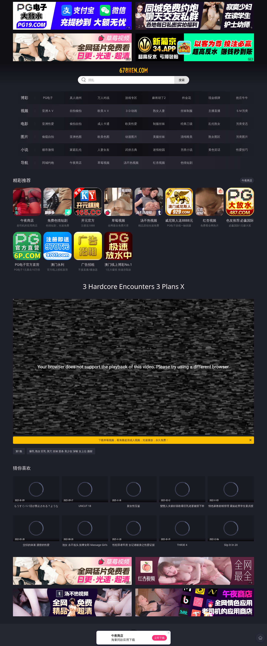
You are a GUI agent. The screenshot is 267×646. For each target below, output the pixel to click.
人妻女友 (103, 150)
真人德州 (76, 98)
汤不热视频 (131, 163)
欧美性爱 (131, 124)
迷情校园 (159, 150)
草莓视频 (103, 163)
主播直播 (214, 111)
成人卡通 (103, 124)
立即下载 (159, 638)
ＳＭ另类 (242, 111)
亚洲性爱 (48, 124)
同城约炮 (48, 163)
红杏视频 (159, 163)
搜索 (182, 80)
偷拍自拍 (76, 124)
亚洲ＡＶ (48, 111)
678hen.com (133, 70)
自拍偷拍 (76, 111)
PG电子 (48, 98)
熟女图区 (214, 137)
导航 (24, 162)
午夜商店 (76, 163)
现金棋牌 (214, 98)
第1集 (19, 451)
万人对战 (103, 98)
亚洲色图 (76, 137)
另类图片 (242, 137)
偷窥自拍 (48, 137)
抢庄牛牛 (242, 98)
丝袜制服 (186, 111)
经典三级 (186, 124)
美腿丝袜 (159, 137)
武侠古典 (131, 150)
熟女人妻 (159, 111)
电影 (24, 123)
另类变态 (242, 124)
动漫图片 (131, 137)
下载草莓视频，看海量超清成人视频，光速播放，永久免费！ (175, 440)
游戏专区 (131, 98)
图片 (24, 136)
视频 (24, 110)
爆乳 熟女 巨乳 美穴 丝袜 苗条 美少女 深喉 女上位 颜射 (61, 451)
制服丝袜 (159, 124)
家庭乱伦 (76, 150)
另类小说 (186, 150)
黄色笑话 (214, 150)
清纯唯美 (186, 137)
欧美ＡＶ (103, 111)
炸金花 (186, 98)
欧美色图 (103, 137)
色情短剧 (186, 163)
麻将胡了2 (159, 98)
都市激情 (48, 150)
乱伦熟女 (214, 124)
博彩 (24, 97)
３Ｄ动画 (131, 111)
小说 (24, 149)
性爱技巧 (242, 150)
